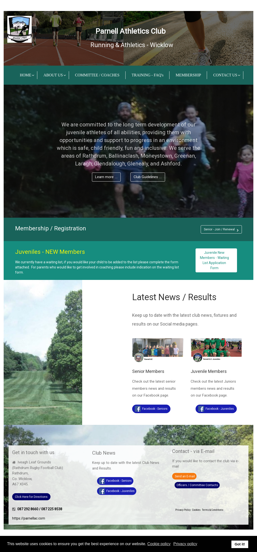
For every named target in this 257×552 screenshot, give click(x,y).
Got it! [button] (240, 544)
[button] (221, 229)
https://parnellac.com (28, 518)
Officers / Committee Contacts (197, 485)
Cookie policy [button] (158, 544)
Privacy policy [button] (185, 544)
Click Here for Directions (31, 497)
